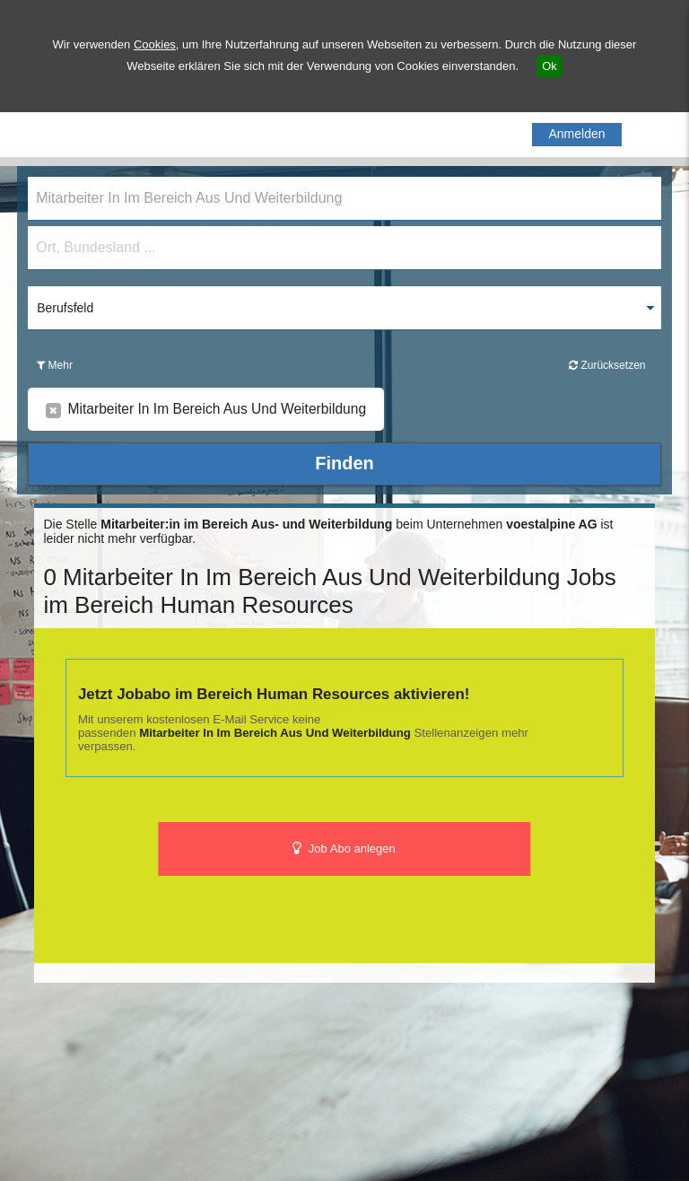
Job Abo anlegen (344, 848)
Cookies (155, 44)
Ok (549, 66)
